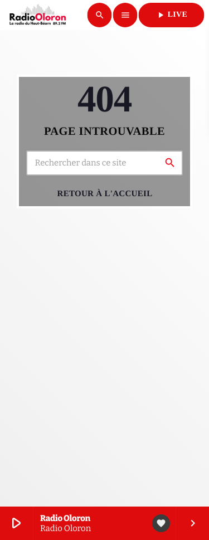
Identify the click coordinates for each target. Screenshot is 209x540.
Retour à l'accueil (105, 193)
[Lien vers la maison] (37, 15)
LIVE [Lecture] (171, 15)
